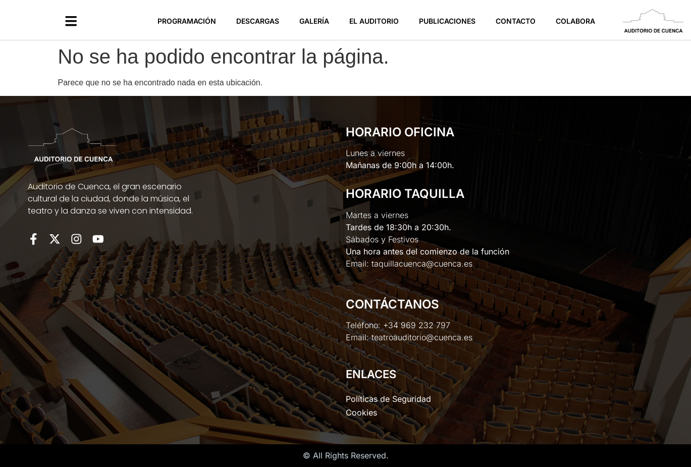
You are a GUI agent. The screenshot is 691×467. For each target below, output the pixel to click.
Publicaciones (447, 21)
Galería (314, 21)
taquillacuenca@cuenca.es (421, 263)
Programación (186, 21)
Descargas (257, 21)
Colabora (575, 21)
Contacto (516, 21)
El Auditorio (374, 21)
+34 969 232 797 (416, 325)
